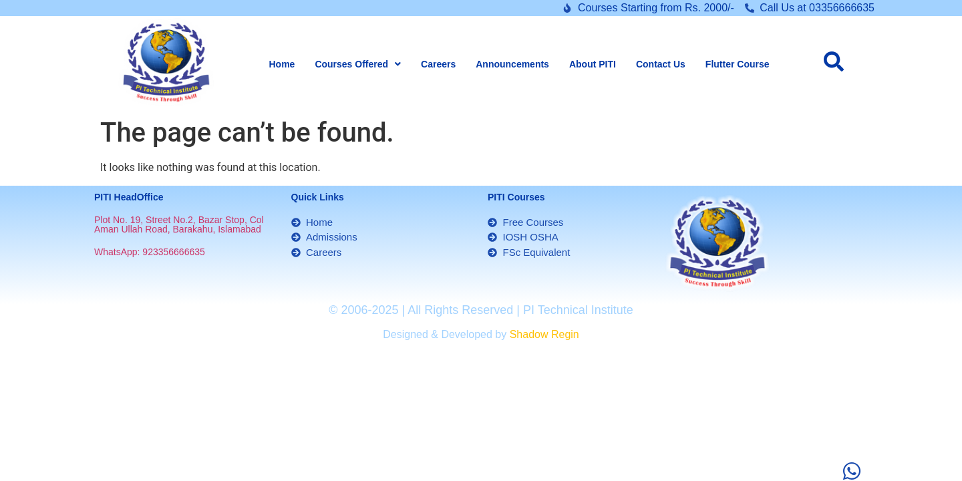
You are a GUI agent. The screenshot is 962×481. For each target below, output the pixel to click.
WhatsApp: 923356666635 (149, 252)
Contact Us (660, 64)
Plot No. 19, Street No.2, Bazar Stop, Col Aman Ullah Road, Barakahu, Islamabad (179, 224)
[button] (358, 64)
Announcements (512, 64)
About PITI (592, 64)
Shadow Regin (544, 334)
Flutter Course (737, 64)
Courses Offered (358, 64)
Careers (438, 64)
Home (282, 64)
